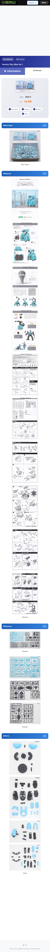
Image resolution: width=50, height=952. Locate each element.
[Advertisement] (25, 31)
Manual (25, 109)
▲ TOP (25, 945)
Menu (44, 3)
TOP (44, 125)
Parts (25, 114)
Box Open (13, 109)
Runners (37, 109)
